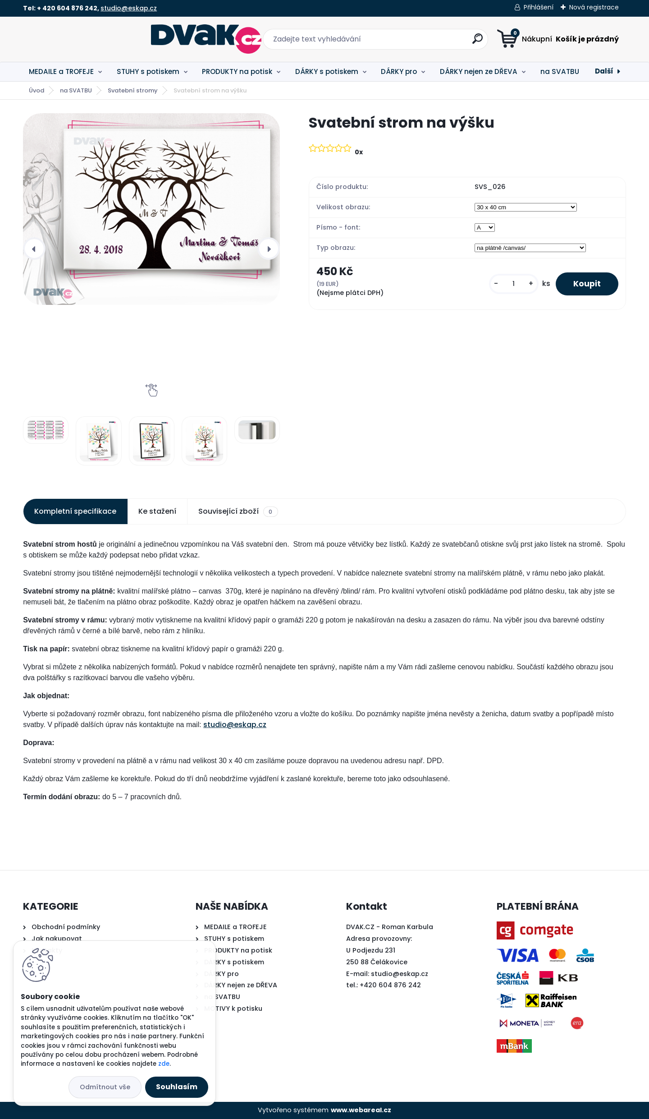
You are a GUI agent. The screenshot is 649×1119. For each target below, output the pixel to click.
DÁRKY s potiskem (326, 71)
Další (604, 71)
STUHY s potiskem (148, 71)
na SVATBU (559, 71)
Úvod (36, 90)
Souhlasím (176, 1087)
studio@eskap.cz (129, 8)
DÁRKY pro (399, 71)
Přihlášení (538, 7)
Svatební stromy (133, 90)
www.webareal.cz (361, 1109)
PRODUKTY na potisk (237, 71)
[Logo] (78, 39)
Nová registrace (594, 7)
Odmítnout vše (105, 1086)
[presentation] (34, 248)
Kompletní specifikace (75, 511)
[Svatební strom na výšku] (151, 209)
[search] (413, 42)
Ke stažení (157, 511)
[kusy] (513, 284)
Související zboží (238, 511)
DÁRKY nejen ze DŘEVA (478, 71)
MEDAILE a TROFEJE (61, 71)
